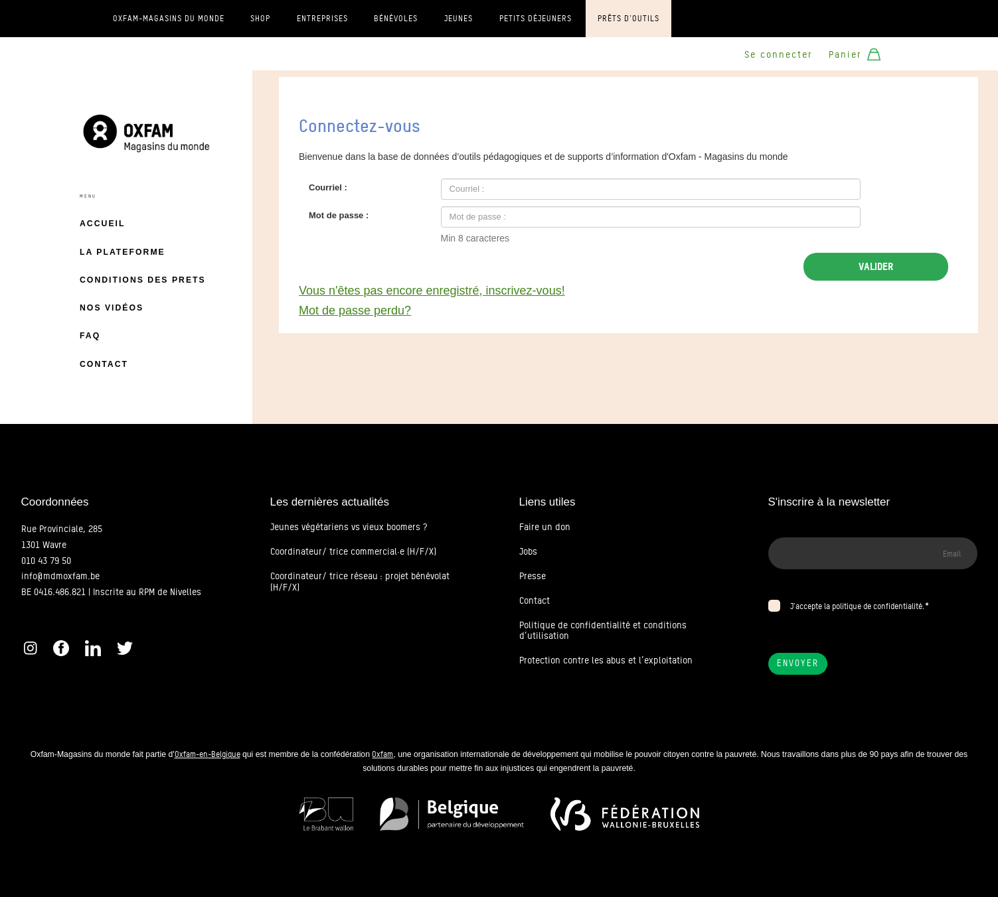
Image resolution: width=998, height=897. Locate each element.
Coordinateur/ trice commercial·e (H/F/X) (353, 551)
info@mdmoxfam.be (60, 576)
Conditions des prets (143, 280)
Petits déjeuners (535, 18)
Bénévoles (396, 18)
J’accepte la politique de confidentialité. (857, 606)
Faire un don (544, 526)
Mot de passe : (339, 215)
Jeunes (458, 18)
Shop (260, 18)
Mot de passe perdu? (355, 310)
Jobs (528, 551)
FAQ (90, 335)
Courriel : (328, 187)
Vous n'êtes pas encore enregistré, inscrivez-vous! (432, 290)
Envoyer (798, 663)
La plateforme (122, 252)
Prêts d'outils (628, 18)
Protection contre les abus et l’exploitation (606, 660)
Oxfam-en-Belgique (207, 754)
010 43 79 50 (46, 560)
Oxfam (382, 754)
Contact (104, 364)
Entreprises (322, 18)
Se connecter (778, 54)
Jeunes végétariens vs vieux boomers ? (348, 526)
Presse (532, 576)
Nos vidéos (111, 307)
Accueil (102, 223)
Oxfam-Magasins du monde (168, 18)
